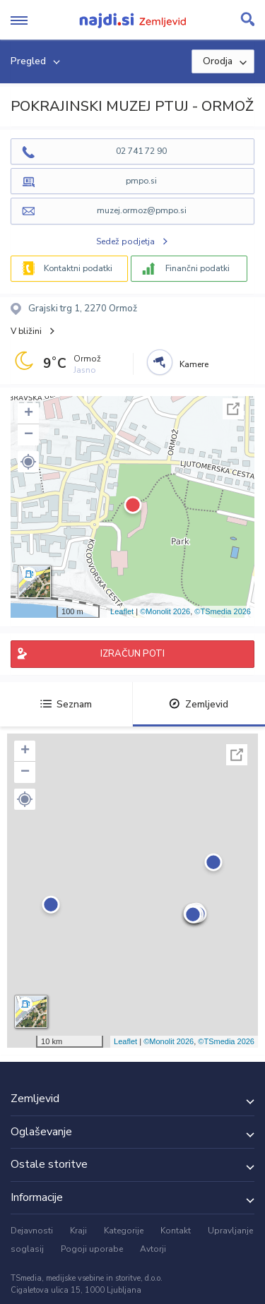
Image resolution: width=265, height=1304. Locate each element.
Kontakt (175, 1230)
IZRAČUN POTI (132, 653)
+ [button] (28, 413)
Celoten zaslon (233, 408)
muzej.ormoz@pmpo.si (142, 210)
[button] (28, 461)
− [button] (28, 434)
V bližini (26, 331)
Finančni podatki (197, 268)
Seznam (66, 704)
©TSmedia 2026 (222, 611)
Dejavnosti (32, 1230)
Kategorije (123, 1230)
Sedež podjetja (125, 241)
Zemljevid (198, 704)
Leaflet (122, 611)
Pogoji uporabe (92, 1249)
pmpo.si (141, 180)
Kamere (193, 364)
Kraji (78, 1230)
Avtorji (153, 1249)
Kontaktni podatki (78, 268)
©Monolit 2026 (165, 611)
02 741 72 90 (141, 151)
